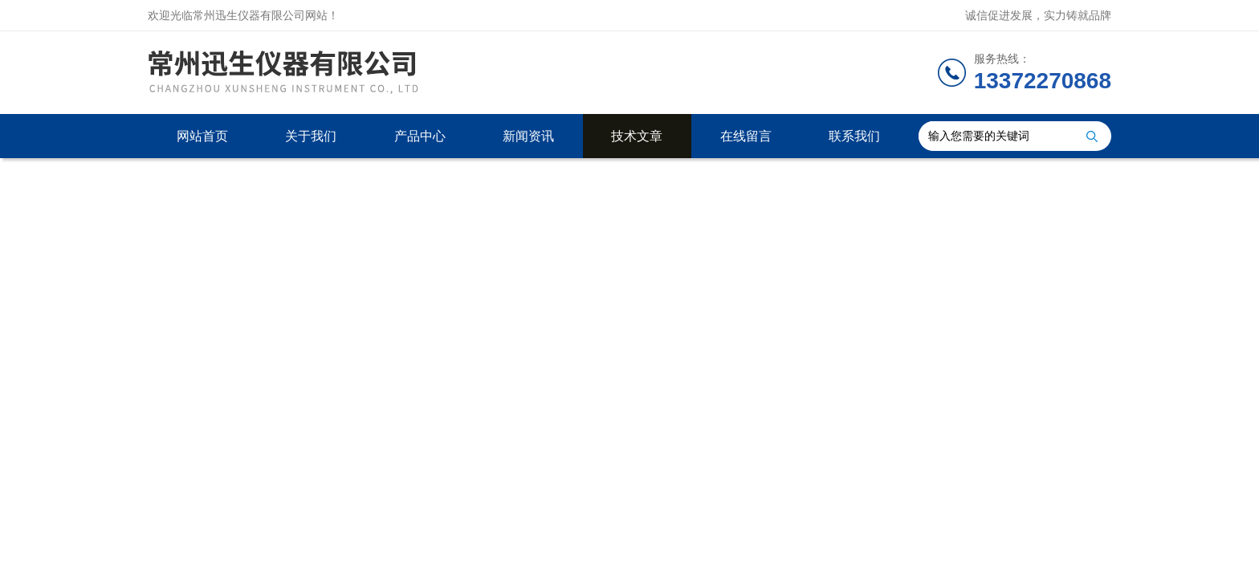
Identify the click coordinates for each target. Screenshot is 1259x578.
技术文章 (636, 136)
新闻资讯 (528, 136)
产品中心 (420, 136)
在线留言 (746, 136)
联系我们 (854, 136)
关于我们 (310, 136)
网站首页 (202, 136)
